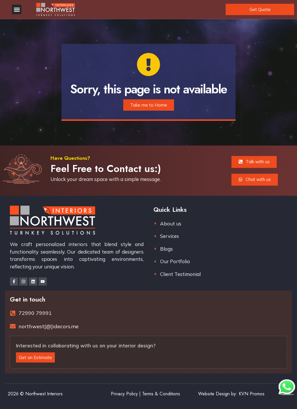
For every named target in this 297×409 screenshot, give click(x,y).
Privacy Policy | (126, 393)
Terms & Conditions (161, 393)
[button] (16, 9)
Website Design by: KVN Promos (231, 393)
